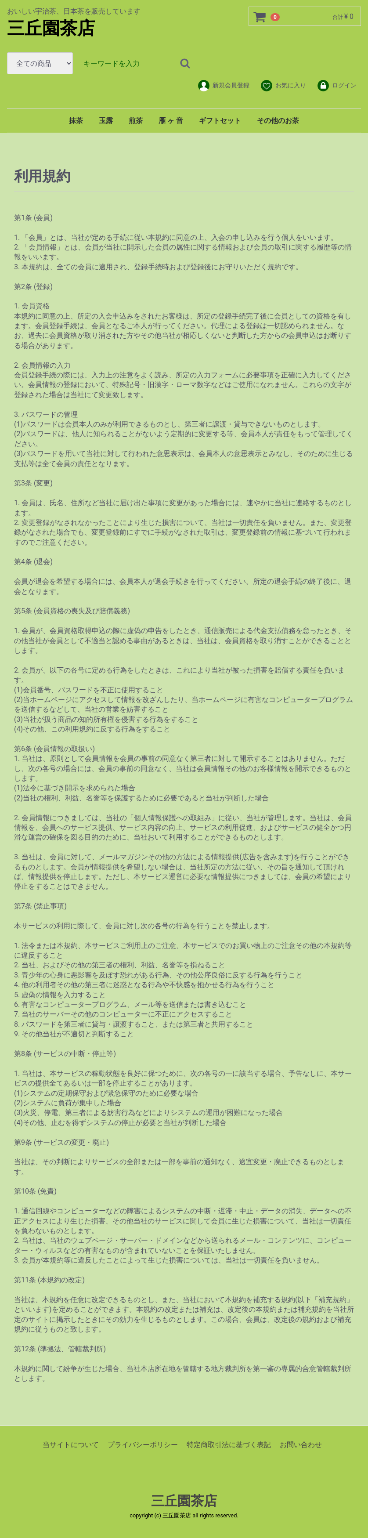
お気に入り (283, 85)
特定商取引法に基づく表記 (229, 1444)
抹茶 (76, 120)
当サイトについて (71, 1444)
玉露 (106, 120)
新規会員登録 (223, 85)
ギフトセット (220, 120)
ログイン (337, 85)
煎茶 (136, 120)
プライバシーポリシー (143, 1444)
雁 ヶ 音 (171, 120)
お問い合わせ (301, 1444)
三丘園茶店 (51, 28)
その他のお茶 (278, 120)
